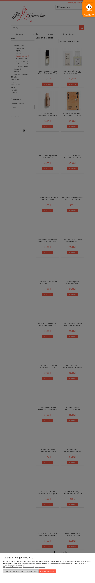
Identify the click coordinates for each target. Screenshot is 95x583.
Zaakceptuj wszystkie (47, 571)
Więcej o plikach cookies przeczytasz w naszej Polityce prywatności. (24, 567)
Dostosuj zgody (32, 571)
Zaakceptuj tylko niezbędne (14, 571)
